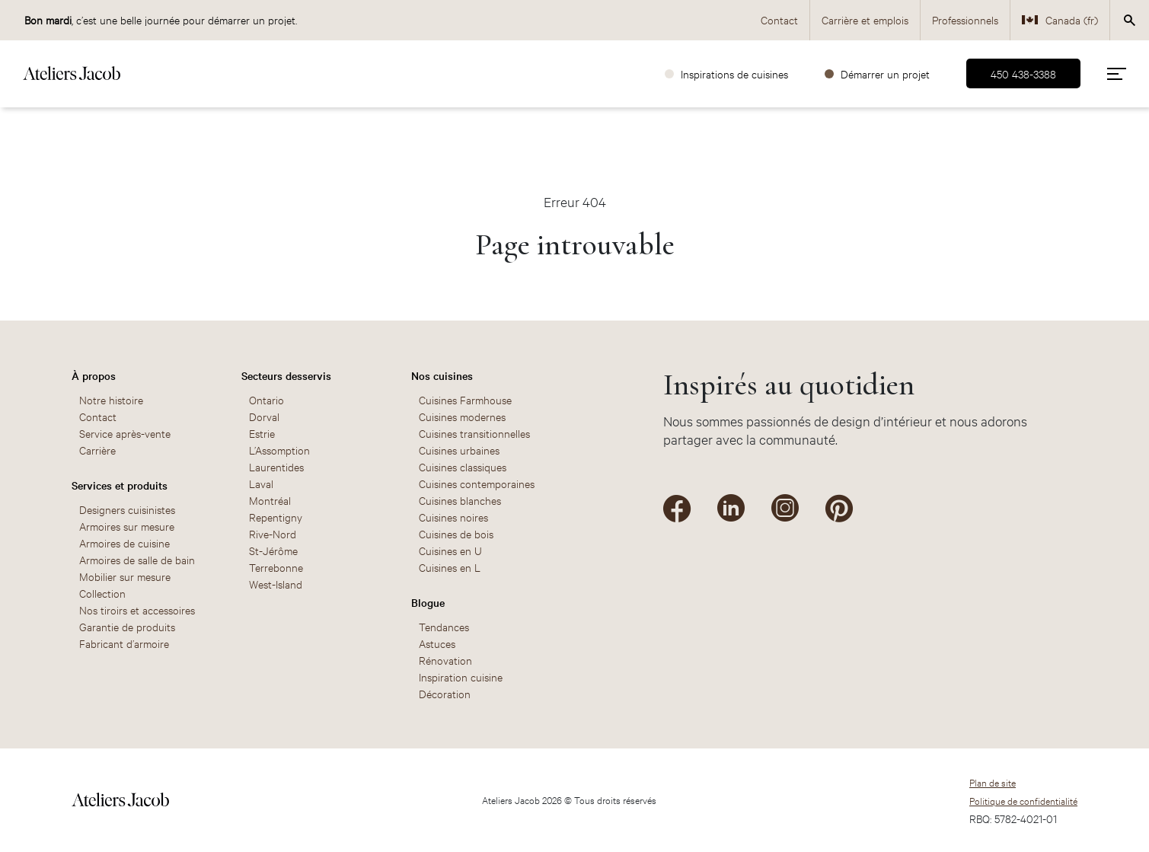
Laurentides (276, 466)
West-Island (275, 583)
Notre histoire (111, 399)
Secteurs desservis (286, 375)
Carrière (97, 449)
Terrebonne (276, 567)
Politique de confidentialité (1023, 800)
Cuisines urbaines (459, 449)
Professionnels (965, 19)
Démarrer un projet (885, 73)
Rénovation (445, 660)
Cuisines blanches (460, 500)
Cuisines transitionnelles (474, 433)
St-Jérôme (273, 550)
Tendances (444, 626)
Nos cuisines (442, 375)
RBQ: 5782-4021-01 (1013, 818)
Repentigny (275, 516)
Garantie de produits (127, 626)
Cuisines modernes (462, 416)
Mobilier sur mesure (125, 576)
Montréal (270, 500)
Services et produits (120, 485)
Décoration (445, 693)
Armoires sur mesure (126, 526)
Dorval (264, 416)
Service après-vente (125, 433)
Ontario (266, 399)
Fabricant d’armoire (124, 643)
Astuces (437, 643)
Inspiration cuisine (461, 676)
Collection (102, 593)
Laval (261, 483)
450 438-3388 (1023, 73)
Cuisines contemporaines (477, 483)
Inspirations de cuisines (734, 73)
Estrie (262, 433)
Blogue (428, 602)
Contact (779, 19)
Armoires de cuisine (124, 542)
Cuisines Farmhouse (465, 399)
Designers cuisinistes (127, 509)
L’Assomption (279, 449)
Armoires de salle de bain (137, 559)
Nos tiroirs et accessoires (137, 609)
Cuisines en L (449, 567)
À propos (94, 375)
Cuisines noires (453, 516)
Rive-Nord (272, 533)
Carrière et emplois (865, 19)
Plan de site (992, 782)
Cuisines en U (450, 550)
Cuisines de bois (456, 533)
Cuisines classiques (462, 466)
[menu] (1116, 73)
